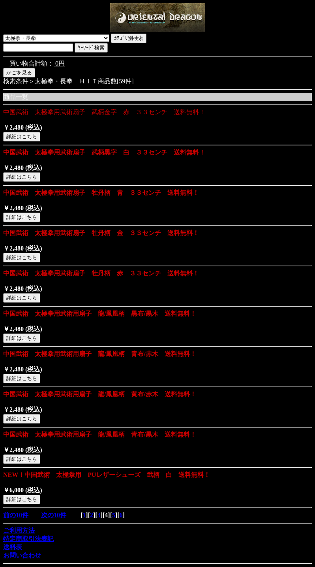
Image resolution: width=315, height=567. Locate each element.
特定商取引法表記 (28, 538)
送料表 (12, 547)
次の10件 (53, 515)
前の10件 (15, 515)
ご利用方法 (19, 530)
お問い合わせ (22, 555)
